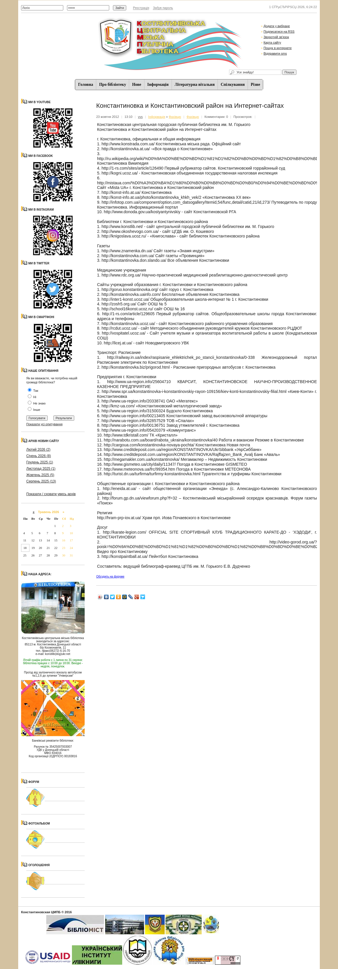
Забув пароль (163, 8)
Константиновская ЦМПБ (41, 912)
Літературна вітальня (195, 84)
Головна (85, 84)
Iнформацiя (158, 84)
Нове (136, 84)
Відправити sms (275, 53)
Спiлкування (233, 84)
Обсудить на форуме (110, 576)
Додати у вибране (276, 26)
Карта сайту (272, 42)
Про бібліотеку (112, 84)
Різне (255, 84)
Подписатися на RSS (278, 31)
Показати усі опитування (44, 424)
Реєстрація (141, 8)
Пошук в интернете (277, 48)
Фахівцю (175, 116)
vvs (140, 116)
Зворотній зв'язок (276, 37)
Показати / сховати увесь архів (51, 494)
